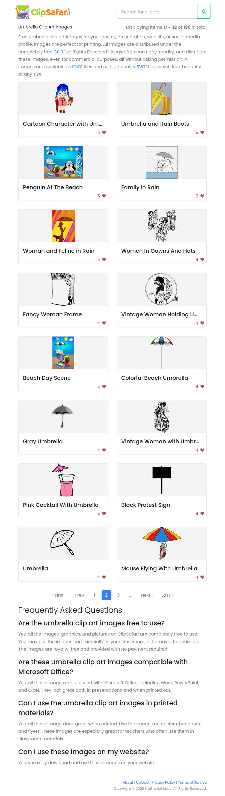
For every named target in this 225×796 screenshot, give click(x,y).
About (128, 782)
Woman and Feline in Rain (58, 251)
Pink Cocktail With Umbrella (61, 505)
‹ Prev (78, 595)
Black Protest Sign (145, 505)
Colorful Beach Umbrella (154, 378)
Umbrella (35, 568)
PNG (77, 67)
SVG (142, 67)
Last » (167, 595)
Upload (142, 782)
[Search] (157, 12)
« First (58, 595)
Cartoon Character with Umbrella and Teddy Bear (91, 124)
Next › (147, 595)
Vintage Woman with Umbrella (163, 441)
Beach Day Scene (47, 378)
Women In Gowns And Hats (158, 251)
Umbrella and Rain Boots (155, 124)
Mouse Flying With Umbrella (159, 568)
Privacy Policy (163, 782)
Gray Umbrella (43, 441)
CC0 (58, 52)
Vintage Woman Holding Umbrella (168, 314)
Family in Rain (140, 187)
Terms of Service (192, 782)
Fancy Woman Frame (52, 314)
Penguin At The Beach (53, 187)
